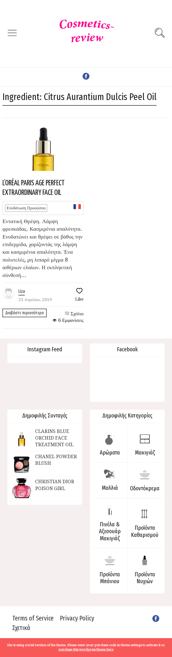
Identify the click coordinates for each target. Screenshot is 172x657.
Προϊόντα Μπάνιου (110, 578)
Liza (21, 291)
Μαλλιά (110, 487)
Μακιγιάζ (145, 452)
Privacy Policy (77, 618)
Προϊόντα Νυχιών (145, 578)
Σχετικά (21, 628)
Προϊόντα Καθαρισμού (144, 531)
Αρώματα (110, 452)
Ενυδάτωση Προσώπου (26, 207)
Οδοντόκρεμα (144, 488)
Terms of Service (33, 618)
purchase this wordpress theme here (86, 649)
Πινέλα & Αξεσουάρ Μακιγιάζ (110, 531)
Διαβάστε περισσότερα (24, 313)
